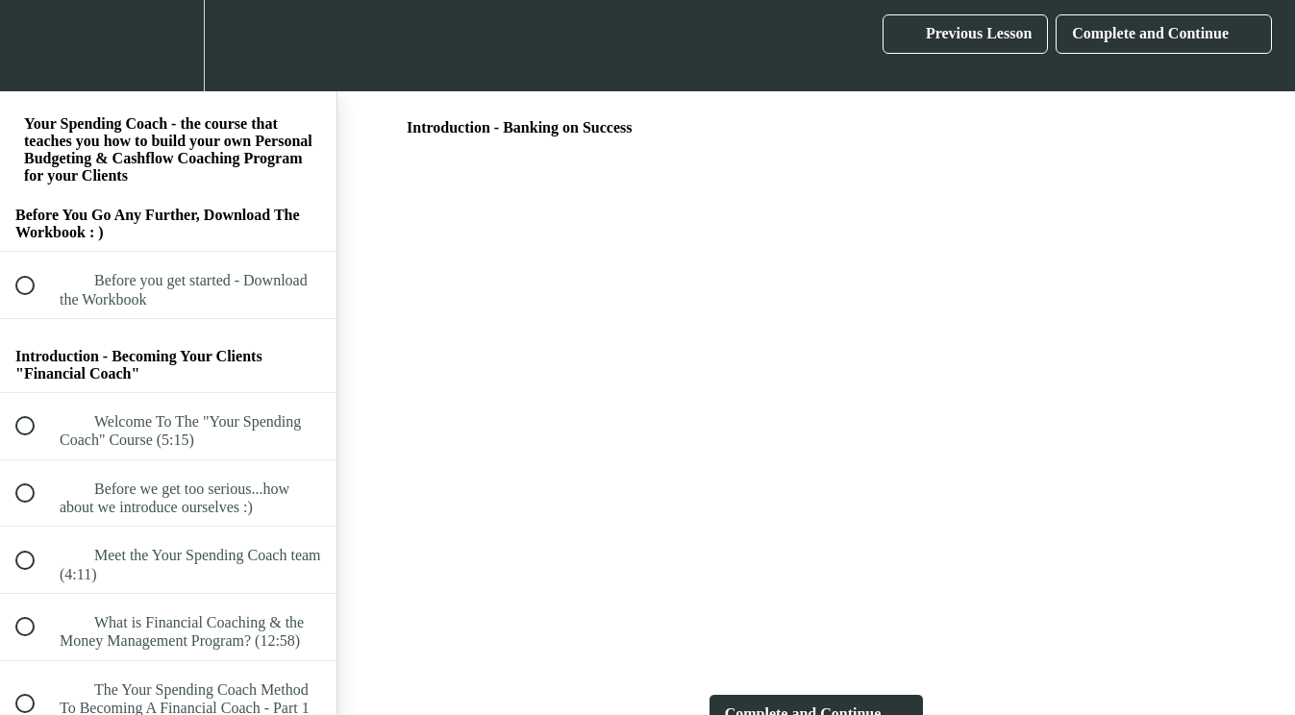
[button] (35, 45)
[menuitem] (168, 45)
